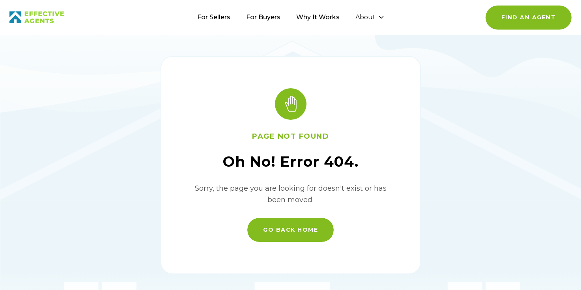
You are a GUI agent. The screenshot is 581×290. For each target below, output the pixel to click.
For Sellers (213, 17)
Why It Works (318, 17)
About (369, 17)
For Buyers (263, 17)
